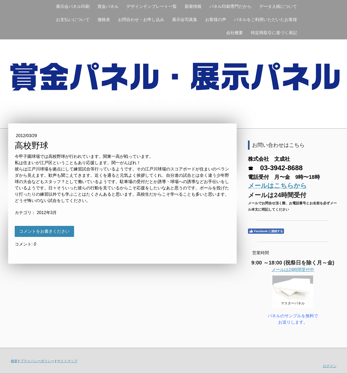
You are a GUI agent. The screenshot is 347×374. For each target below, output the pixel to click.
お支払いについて (73, 19)
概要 (14, 361)
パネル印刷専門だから (230, 6)
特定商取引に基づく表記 (274, 32)
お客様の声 (215, 19)
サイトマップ (67, 361)
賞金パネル (107, 6)
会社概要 (234, 32)
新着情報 (193, 6)
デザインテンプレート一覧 (151, 6)
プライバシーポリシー (37, 361)
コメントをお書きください (44, 231)
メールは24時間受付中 (293, 269)
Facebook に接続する (266, 231)
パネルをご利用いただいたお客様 (265, 19)
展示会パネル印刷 (73, 6)
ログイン (329, 366)
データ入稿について (278, 6)
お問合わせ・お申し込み (141, 19)
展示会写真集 (184, 19)
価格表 (103, 19)
